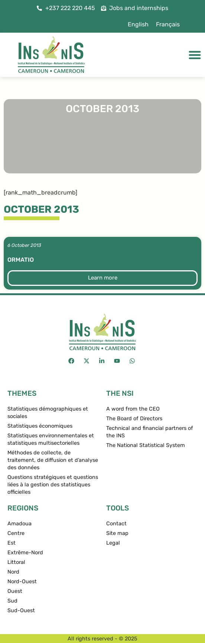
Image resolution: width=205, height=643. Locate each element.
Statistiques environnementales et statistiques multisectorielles (50, 439)
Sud (12, 601)
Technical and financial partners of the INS (149, 432)
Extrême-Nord (25, 552)
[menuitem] (138, 24)
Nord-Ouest (22, 581)
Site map (117, 533)
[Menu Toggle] (194, 54)
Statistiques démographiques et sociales (47, 413)
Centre (16, 533)
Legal (113, 543)
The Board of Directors (134, 418)
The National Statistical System (145, 445)
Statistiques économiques (39, 426)
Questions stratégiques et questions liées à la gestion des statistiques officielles (52, 484)
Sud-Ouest (21, 610)
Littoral (16, 562)
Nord (13, 572)
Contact (116, 523)
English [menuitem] (138, 24)
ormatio (20, 259)
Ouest (14, 591)
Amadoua (19, 523)
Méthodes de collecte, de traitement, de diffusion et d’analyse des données (52, 460)
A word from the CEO (133, 409)
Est (11, 543)
